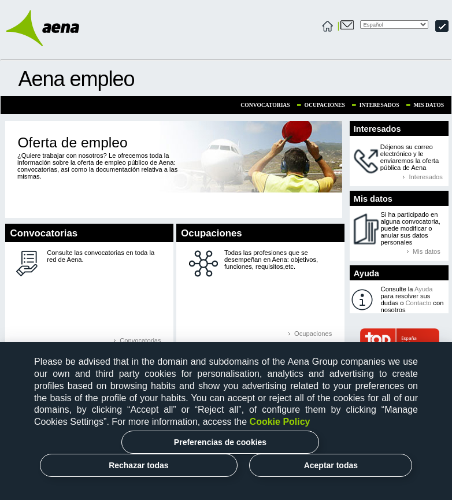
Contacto (418, 302)
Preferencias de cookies (220, 442)
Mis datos (428, 105)
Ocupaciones (325, 105)
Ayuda (423, 289)
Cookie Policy (280, 422)
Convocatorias (265, 105)
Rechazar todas (138, 465)
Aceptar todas (331, 465)
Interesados (379, 105)
